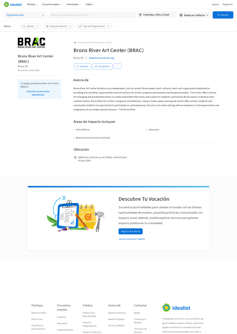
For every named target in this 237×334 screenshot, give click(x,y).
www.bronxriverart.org (101, 58)
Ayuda (137, 313)
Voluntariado (74, 4)
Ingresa (215, 4)
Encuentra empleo (52, 4)
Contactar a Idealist (140, 321)
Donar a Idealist (116, 325)
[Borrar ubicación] (172, 15)
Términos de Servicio (140, 330)
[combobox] (92, 15)
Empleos (61, 317)
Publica (90, 4)
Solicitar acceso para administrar (38, 93)
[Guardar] (82, 66)
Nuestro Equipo (116, 319)
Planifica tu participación (38, 327)
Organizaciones (65, 329)
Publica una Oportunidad (89, 314)
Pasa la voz (37, 319)
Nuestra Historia (117, 313)
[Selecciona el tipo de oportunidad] (25, 15)
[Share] (102, 66)
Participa (32, 4)
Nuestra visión (38, 313)
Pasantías (62, 323)
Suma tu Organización (90, 324)
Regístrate (228, 4)
